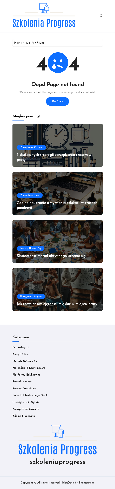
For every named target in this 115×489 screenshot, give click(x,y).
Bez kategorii (20, 347)
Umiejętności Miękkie (31, 296)
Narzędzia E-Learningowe (28, 368)
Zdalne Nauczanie (29, 195)
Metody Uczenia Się (30, 248)
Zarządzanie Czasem (31, 147)
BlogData (68, 482)
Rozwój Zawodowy (24, 388)
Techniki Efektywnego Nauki (30, 395)
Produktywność (22, 381)
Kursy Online (20, 354)
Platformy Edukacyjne (26, 374)
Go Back (57, 101)
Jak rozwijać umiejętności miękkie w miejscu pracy (57, 304)
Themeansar (86, 482)
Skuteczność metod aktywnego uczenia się (51, 256)
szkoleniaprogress (57, 462)
